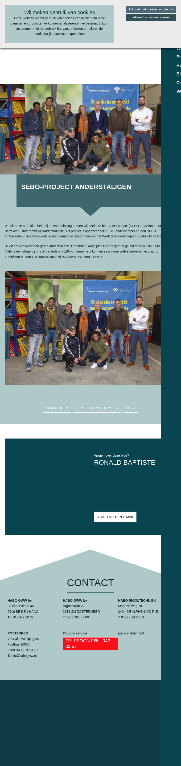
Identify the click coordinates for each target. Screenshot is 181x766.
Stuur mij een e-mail (115, 517)
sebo (130, 408)
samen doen (57, 408)
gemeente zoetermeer (97, 408)
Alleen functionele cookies (151, 17)
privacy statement (131, 633)
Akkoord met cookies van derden (151, 9)
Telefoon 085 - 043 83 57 (88, 643)
